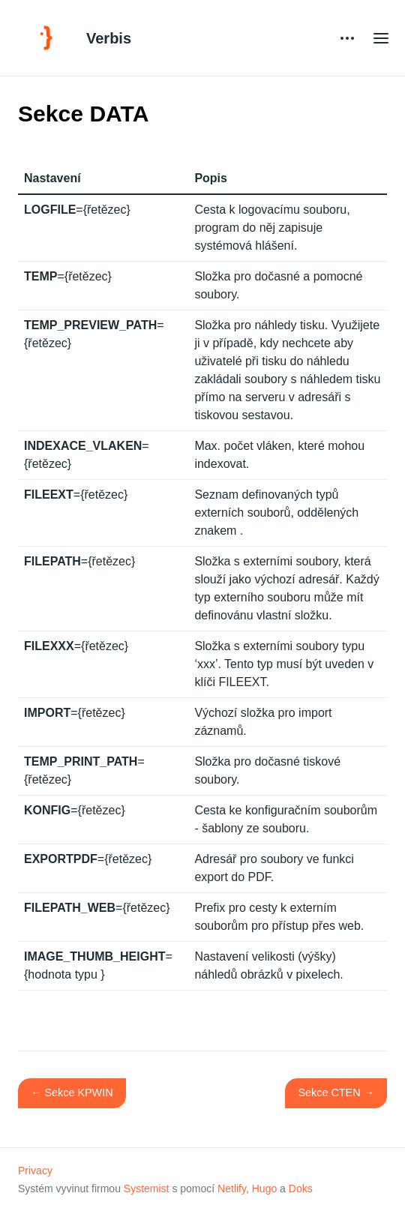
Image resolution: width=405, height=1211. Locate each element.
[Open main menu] (381, 38)
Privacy (35, 1171)
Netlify (232, 1189)
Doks (301, 1189)
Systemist (147, 1189)
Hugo (264, 1189)
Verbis (108, 38)
